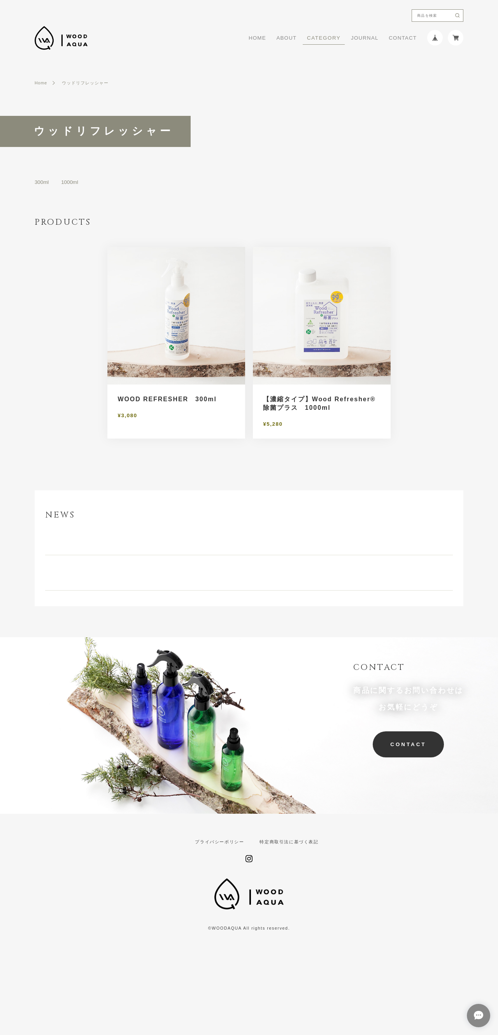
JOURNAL (365, 37)
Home (41, 83)
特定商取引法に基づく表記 (289, 897)
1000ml (69, 182)
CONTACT (403, 37)
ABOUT (286, 37)
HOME (257, 37)
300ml (42, 182)
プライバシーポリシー (219, 897)
